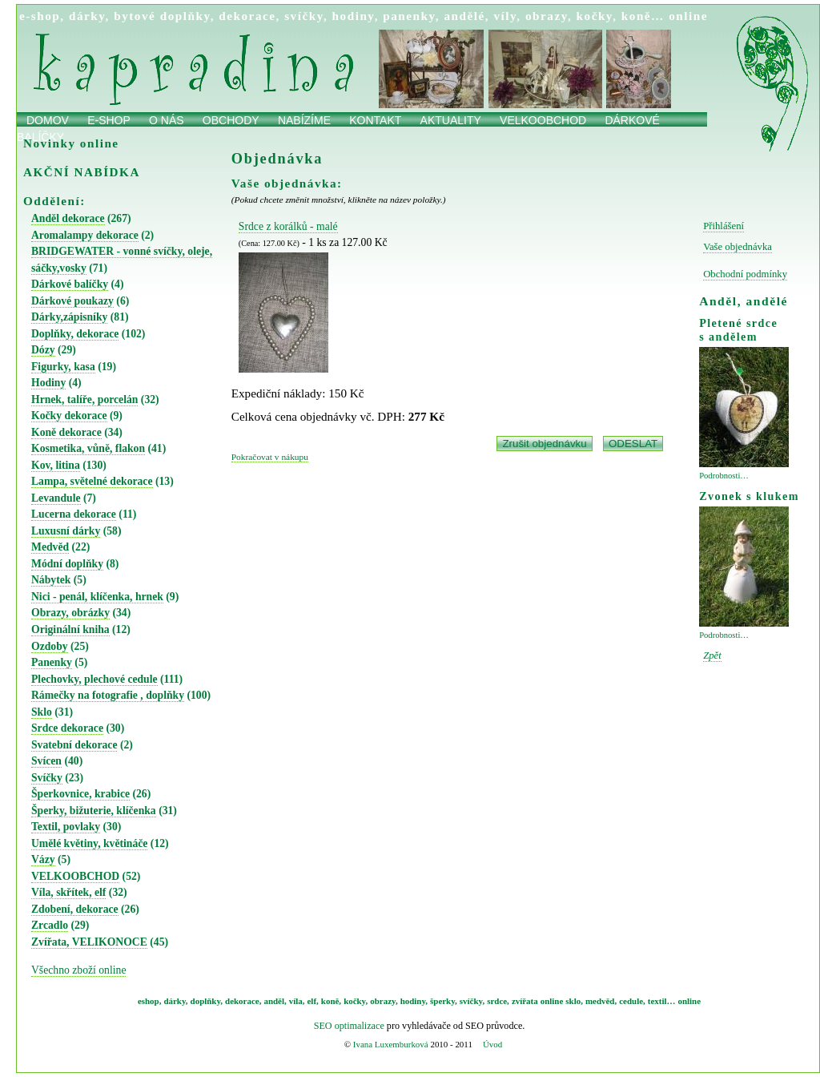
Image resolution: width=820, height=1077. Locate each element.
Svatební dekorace (74, 745)
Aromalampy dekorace (85, 235)
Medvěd (50, 547)
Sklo (41, 712)
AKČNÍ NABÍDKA (81, 172)
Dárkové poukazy (72, 301)
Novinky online (71, 143)
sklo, (574, 1001)
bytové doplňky (162, 15)
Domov (47, 120)
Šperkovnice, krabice (80, 794)
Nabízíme (304, 120)
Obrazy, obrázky (70, 613)
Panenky (51, 662)
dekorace (247, 15)
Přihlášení (723, 226)
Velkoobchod (543, 120)
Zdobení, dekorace (75, 909)
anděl (273, 1001)
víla (296, 1001)
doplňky (206, 1001)
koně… (643, 15)
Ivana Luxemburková (390, 1044)
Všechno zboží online (78, 970)
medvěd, (601, 1001)
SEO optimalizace (349, 1025)
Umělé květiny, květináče (89, 843)
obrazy (546, 15)
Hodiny (48, 383)
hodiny (353, 15)
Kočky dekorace (69, 415)
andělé (464, 15)
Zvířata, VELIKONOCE (89, 942)
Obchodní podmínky (745, 274)
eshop (148, 1001)
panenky (409, 15)
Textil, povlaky (65, 827)
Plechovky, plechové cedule (94, 679)
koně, (331, 1001)
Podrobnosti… (724, 475)
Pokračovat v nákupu (269, 457)
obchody (231, 120)
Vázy (43, 859)
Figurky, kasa (63, 367)
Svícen (46, 761)
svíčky (304, 15)
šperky (442, 1001)
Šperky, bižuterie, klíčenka (93, 811)
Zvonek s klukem (749, 496)
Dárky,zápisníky (69, 317)
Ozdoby (49, 646)
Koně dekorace (66, 432)
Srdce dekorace (67, 728)
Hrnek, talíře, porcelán (84, 399)
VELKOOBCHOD (75, 876)
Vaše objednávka (737, 246)
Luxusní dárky (65, 531)
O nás (166, 120)
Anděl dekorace (68, 218)
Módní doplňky (67, 564)
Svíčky (46, 778)
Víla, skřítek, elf (68, 892)
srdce (497, 1001)
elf (312, 1001)
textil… (662, 1001)
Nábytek (50, 580)
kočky (595, 15)
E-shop (109, 120)
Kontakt (375, 120)
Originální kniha (70, 629)
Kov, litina (55, 465)
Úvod (492, 1044)
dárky (87, 15)
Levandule (56, 498)
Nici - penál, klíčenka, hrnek (97, 597)
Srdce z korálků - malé (288, 226)
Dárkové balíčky (69, 284)
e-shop (39, 15)
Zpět (712, 655)
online (688, 15)
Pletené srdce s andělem (738, 330)
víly (505, 15)
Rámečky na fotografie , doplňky (107, 695)
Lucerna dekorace (73, 514)
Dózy (43, 350)
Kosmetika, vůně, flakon (88, 448)
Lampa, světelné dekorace (92, 481)
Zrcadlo (49, 925)
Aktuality (450, 120)
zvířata (525, 1001)
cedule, (632, 1001)
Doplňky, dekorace (75, 334)
